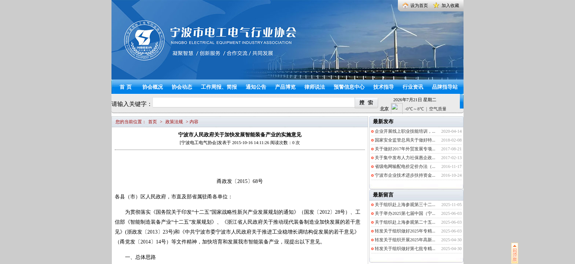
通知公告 (256, 87)
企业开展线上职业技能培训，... (405, 131)
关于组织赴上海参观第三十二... (405, 204)
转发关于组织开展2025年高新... (405, 239)
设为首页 (419, 5)
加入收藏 (450, 5)
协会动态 (182, 87)
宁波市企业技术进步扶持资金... (405, 175)
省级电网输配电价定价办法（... (405, 166)
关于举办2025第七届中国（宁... (405, 213)
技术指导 (383, 87)
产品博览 (285, 87)
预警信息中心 (349, 87)
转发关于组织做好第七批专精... (405, 248)
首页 (126, 87)
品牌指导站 (445, 87)
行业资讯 (413, 87)
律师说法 (314, 87)
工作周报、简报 (219, 87)
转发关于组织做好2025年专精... (405, 231)
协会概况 (152, 87)
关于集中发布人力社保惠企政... (405, 157)
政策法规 (174, 121)
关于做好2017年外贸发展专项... (405, 148)
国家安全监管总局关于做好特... (405, 140)
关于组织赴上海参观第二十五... (405, 222)
